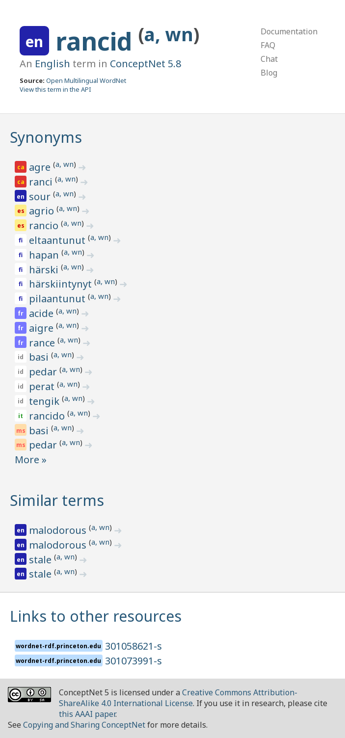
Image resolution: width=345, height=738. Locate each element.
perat (43, 386)
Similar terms (57, 500)
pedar (44, 371)
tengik (45, 401)
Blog (269, 72)
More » (31, 459)
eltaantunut (58, 240)
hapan (45, 255)
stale (41, 559)
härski (45, 269)
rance (43, 342)
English (52, 63)
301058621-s (133, 646)
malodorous (59, 530)
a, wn (168, 34)
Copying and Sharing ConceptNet (84, 724)
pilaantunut (58, 298)
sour (41, 196)
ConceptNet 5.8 (145, 63)
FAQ (268, 45)
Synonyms (46, 137)
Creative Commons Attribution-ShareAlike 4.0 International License (178, 698)
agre (41, 167)
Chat (269, 58)
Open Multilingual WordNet (86, 80)
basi (40, 357)
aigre (42, 328)
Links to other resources (96, 616)
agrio (42, 210)
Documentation (289, 31)
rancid (96, 41)
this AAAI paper (87, 714)
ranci (42, 181)
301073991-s (133, 660)
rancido (48, 415)
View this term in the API (55, 89)
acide (42, 313)
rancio (45, 225)
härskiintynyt (61, 283)
